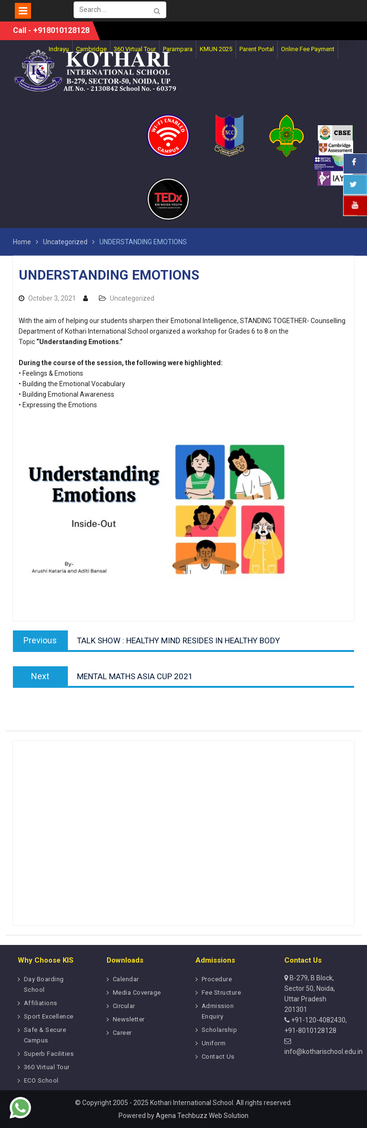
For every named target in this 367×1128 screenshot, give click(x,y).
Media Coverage (137, 992)
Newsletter (129, 1019)
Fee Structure (221, 992)
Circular (124, 1005)
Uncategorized (132, 298)
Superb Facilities (49, 1053)
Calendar (126, 979)
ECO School (41, 1080)
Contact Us (218, 1056)
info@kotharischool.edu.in (323, 1051)
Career (122, 1032)
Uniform (214, 1043)
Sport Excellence (49, 1016)
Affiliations (40, 1003)
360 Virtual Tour (47, 1067)
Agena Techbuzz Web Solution (202, 1115)
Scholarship (219, 1029)
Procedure (217, 979)
